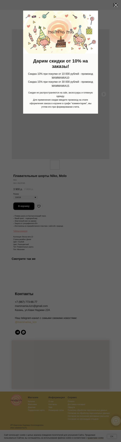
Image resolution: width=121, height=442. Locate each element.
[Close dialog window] (115, 5)
